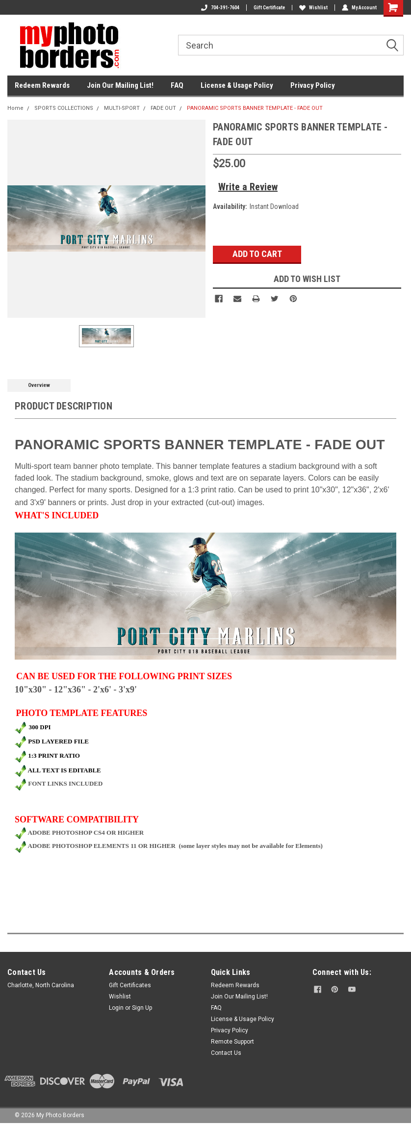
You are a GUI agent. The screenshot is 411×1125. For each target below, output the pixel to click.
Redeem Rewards (42, 85)
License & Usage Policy (237, 85)
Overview (39, 385)
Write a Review (248, 187)
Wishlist (313, 7)
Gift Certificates (130, 985)
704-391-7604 (220, 7)
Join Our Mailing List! (120, 85)
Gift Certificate (269, 7)
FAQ (177, 85)
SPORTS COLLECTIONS (63, 108)
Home (15, 108)
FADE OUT (163, 108)
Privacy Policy (312, 85)
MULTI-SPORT (122, 108)
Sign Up (142, 1007)
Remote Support (232, 1041)
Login (116, 1007)
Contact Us (226, 1052)
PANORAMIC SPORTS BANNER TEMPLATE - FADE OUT (255, 108)
